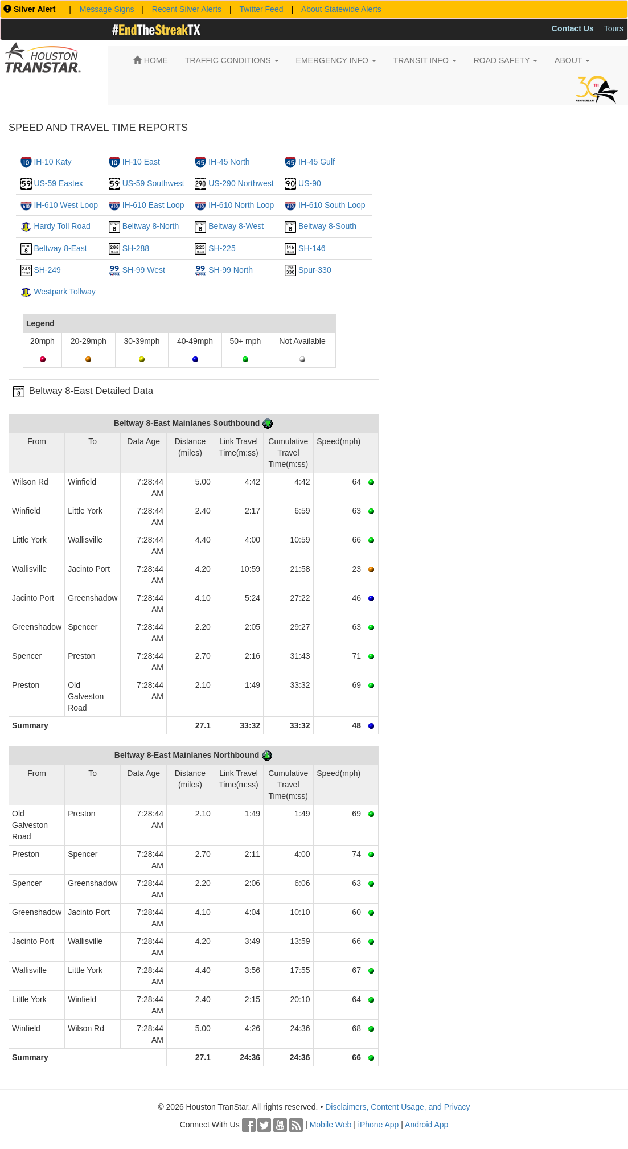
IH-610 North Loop (241, 205)
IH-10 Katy (52, 161)
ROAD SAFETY (505, 60)
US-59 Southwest (153, 183)
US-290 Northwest (240, 183)
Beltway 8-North (150, 226)
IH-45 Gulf (316, 161)
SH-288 (135, 248)
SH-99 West (143, 269)
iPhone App (378, 1124)
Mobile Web (331, 1124)
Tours (613, 28)
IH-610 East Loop (153, 205)
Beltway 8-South (327, 226)
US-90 (309, 183)
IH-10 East (141, 161)
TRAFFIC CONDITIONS (232, 60)
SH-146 (311, 248)
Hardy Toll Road (62, 226)
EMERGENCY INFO (336, 60)
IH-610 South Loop (332, 205)
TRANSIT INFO (425, 60)
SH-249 (47, 269)
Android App (426, 1124)
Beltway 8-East (60, 248)
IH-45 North (228, 161)
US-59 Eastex (58, 183)
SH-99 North (230, 269)
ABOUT (572, 60)
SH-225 (221, 248)
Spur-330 (314, 269)
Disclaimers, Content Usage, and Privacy (397, 1106)
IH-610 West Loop (66, 205)
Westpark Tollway (64, 291)
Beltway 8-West (236, 226)
